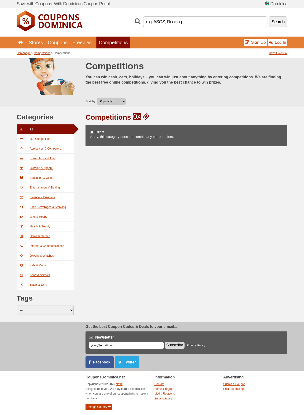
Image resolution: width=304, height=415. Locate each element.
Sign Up (255, 42)
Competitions (113, 42)
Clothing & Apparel (35, 168)
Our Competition (33, 139)
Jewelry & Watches (35, 255)
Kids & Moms (32, 265)
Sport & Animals (33, 275)
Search (278, 21)
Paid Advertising (233, 389)
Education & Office (35, 178)
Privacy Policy (196, 345)
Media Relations (164, 393)
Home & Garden (33, 236)
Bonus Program (164, 389)
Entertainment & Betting (38, 187)
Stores (36, 42)
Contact (159, 384)
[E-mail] (126, 345)
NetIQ (119, 384)
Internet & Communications (40, 246)
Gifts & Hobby (32, 217)
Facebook (101, 362)
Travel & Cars (32, 285)
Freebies (82, 42)
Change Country (98, 407)
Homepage (24, 53)
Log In (277, 42)
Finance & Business (36, 197)
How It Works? (278, 53)
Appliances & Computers (39, 148)
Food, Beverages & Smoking (41, 207)
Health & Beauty (33, 226)
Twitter (130, 362)
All (25, 129)
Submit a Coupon (234, 384)
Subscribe (174, 345)
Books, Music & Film (36, 158)
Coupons (58, 42)
